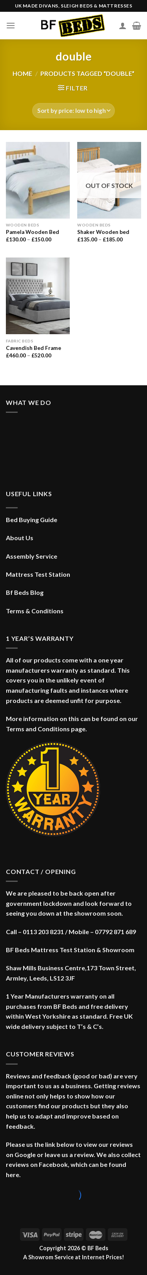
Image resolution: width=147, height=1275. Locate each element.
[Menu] (10, 25)
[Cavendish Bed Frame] (38, 296)
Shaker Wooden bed (103, 232)
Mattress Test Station (38, 574)
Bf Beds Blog (25, 592)
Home (22, 73)
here (12, 1174)
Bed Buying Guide (31, 519)
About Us (19, 537)
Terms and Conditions (38, 728)
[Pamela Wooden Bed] (38, 180)
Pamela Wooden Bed (32, 232)
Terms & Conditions (35, 611)
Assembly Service (31, 556)
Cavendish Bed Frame (33, 348)
